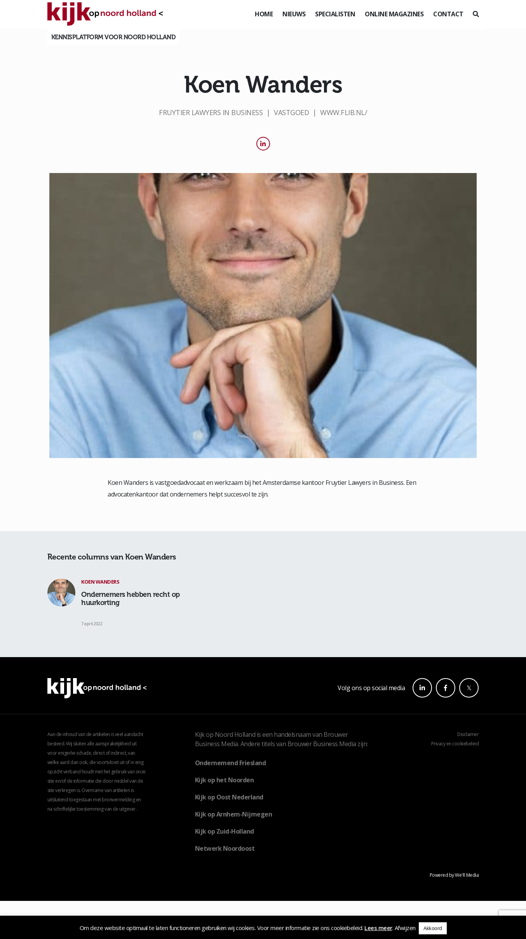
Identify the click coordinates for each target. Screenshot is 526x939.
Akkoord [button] (432, 928)
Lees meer (378, 928)
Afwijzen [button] (405, 928)
